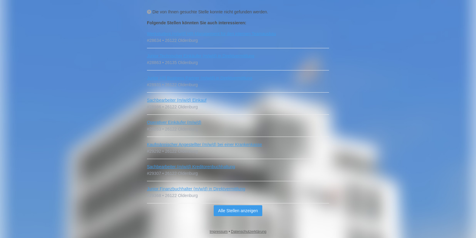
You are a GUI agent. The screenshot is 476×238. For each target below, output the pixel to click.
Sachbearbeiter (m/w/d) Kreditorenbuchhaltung (191, 166)
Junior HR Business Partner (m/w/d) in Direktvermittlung (199, 78)
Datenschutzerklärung (249, 231)
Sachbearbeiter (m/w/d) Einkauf (176, 100)
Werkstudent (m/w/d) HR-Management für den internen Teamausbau (211, 33)
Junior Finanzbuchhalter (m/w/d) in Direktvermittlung (196, 188)
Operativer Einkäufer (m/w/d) (174, 122)
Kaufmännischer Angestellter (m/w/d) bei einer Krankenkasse (204, 144)
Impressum (219, 231)
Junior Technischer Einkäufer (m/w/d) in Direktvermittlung (200, 55)
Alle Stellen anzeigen (238, 210)
